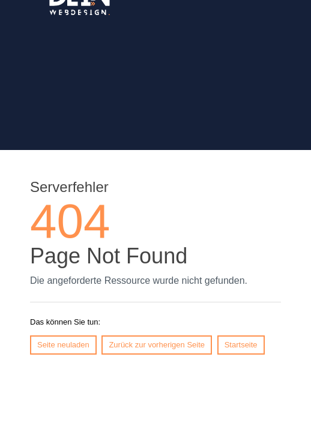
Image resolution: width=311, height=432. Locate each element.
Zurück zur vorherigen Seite (157, 344)
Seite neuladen (63, 344)
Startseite (241, 344)
